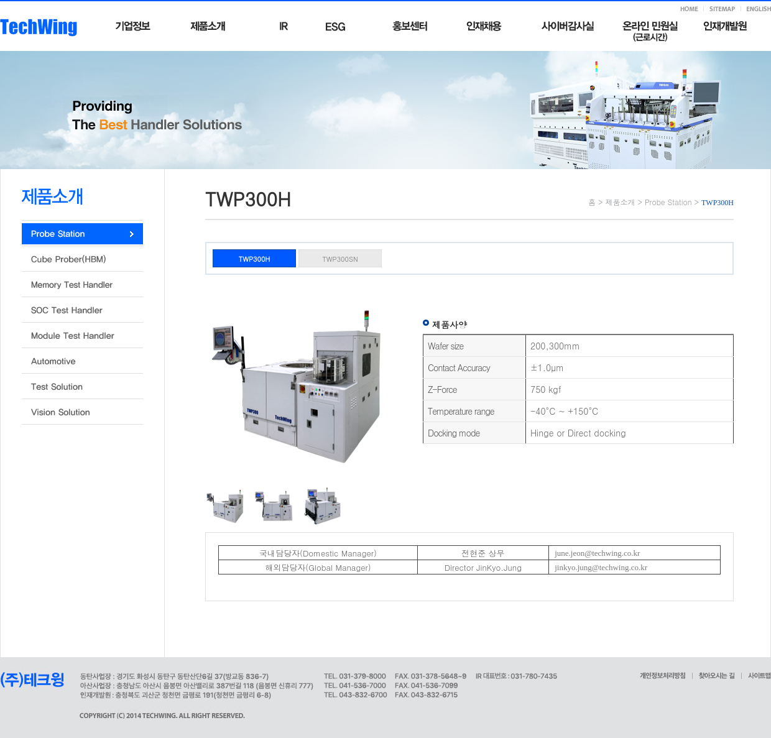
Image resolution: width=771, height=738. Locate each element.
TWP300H (254, 259)
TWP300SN (340, 259)
